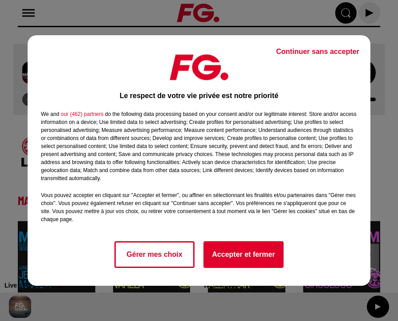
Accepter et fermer (243, 254)
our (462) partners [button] (82, 114)
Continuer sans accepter (317, 51)
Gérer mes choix (154, 254)
